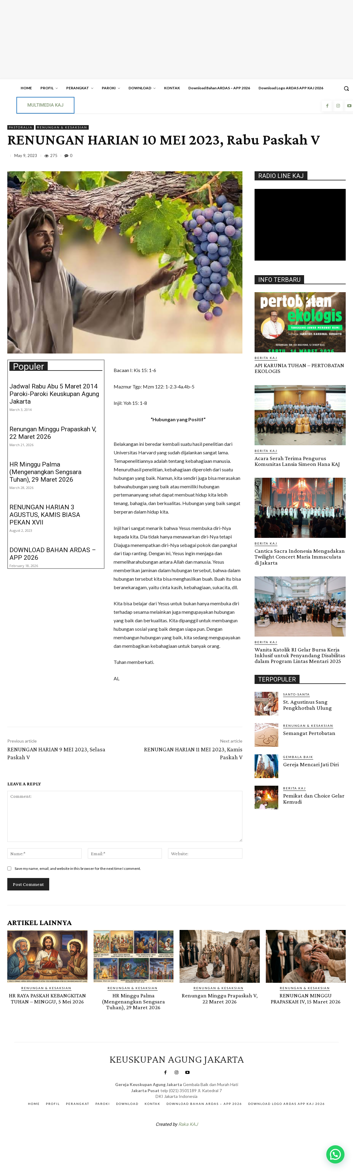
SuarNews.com (167, 1139)
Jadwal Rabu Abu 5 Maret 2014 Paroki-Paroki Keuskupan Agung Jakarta (54, 394)
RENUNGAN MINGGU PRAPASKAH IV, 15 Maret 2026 (305, 998)
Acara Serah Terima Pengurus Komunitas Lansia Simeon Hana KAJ (297, 461)
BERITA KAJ (266, 358)
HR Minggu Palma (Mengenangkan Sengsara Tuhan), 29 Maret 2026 (45, 472)
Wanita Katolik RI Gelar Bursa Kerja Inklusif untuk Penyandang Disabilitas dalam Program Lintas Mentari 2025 (300, 655)
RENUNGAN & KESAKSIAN (62, 127)
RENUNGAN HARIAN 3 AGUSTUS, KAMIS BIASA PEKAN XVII (44, 515)
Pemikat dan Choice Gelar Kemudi (313, 798)
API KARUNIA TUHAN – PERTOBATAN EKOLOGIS (299, 368)
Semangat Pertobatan (309, 732)
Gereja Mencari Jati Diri (311, 763)
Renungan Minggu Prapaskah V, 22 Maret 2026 (219, 998)
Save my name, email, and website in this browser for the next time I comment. (78, 868)
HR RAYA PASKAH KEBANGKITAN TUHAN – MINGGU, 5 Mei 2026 (47, 998)
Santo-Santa (296, 693)
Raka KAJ (188, 1123)
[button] (335, 1154)
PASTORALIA (20, 127)
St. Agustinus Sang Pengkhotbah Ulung (307, 704)
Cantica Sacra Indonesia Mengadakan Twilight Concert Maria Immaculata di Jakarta (299, 556)
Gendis (195, 1139)
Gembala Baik (298, 756)
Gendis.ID (266, 811)
